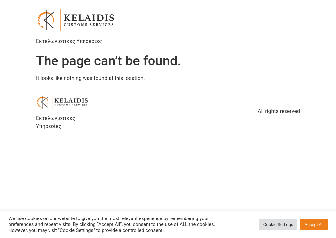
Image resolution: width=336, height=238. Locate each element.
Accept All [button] (314, 224)
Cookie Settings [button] (278, 224)
